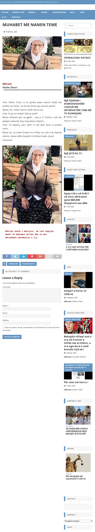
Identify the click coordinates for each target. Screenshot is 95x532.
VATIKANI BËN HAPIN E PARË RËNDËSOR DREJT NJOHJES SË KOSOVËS (77, 425)
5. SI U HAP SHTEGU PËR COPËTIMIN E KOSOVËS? (77, 248)
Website (5, 320)
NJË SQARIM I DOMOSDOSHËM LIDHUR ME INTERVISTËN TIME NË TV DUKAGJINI (77, 107)
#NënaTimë (13, 264)
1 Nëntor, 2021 (71, 347)
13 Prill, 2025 (70, 61)
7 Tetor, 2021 (70, 379)
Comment (6, 287)
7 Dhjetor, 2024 (71, 117)
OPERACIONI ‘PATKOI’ (77, 57)
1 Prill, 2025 (70, 207)
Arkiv (72, 12)
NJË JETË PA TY (73, 153)
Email (4, 313)
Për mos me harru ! (76, 376)
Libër (82, 12)
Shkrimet (32, 12)
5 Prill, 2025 (70, 157)
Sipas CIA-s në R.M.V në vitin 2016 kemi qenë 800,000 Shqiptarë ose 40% (76, 198)
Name (5, 306)
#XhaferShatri (28, 264)
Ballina (5, 12)
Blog (4, 17)
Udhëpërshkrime (59, 12)
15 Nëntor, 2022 (11, 32)
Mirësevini (16, 17)
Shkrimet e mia (18, 12)
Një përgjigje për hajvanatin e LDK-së (76, 470)
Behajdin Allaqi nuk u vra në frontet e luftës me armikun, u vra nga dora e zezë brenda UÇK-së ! (78, 337)
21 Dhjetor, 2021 (72, 291)
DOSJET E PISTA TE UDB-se (75, 286)
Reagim (44, 12)
